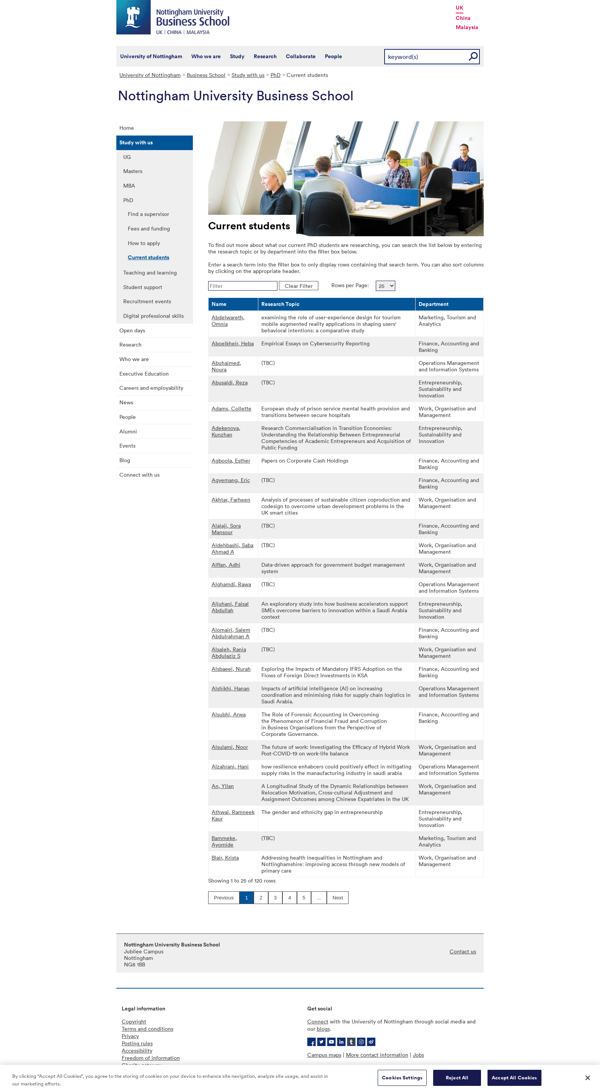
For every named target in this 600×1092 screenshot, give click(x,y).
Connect (317, 1021)
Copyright (134, 1021)
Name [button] (219, 304)
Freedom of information (151, 1057)
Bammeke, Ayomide (224, 841)
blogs (323, 1028)
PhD (275, 74)
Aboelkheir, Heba (233, 343)
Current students (148, 257)
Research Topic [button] (280, 304)
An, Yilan (223, 786)
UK (459, 7)
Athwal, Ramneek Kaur (233, 815)
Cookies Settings (402, 1081)
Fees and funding (149, 228)
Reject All (457, 1081)
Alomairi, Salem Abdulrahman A (231, 633)
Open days (132, 330)
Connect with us (139, 474)
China (463, 18)
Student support (142, 287)
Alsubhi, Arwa (229, 714)
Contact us (463, 951)
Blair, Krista (225, 857)
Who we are (206, 56)
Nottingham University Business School (173, 17)
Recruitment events (147, 301)
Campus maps (324, 1054)
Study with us (248, 74)
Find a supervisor (148, 213)
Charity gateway (141, 1065)
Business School (206, 74)
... (319, 898)
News (126, 402)
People (333, 56)
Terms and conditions (147, 1028)
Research (265, 56)
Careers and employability (151, 387)
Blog (124, 460)
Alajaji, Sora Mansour (226, 529)
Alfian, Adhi (226, 564)
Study (237, 56)
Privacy (130, 1036)
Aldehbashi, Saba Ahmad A (232, 548)
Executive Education (144, 373)
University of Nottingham (151, 56)
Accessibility (137, 1050)
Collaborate (301, 56)
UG (127, 156)
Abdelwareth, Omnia (228, 320)
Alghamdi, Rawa (231, 584)
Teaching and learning (150, 272)
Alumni (128, 431)
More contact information (377, 1054)
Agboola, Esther (231, 460)
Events (127, 445)
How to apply (144, 243)
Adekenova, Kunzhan (226, 431)
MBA (129, 185)
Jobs (418, 1054)
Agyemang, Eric (231, 480)
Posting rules (137, 1043)
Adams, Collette (231, 408)
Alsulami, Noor (230, 746)
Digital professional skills (153, 315)
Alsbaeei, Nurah (231, 668)
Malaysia (467, 27)
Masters (132, 171)
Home (126, 127)
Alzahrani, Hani (230, 766)
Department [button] (433, 304)
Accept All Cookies (514, 1081)
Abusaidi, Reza (230, 382)
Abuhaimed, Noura (226, 366)
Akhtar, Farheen (231, 499)
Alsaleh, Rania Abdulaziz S (229, 652)
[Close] (587, 1081)
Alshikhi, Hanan (230, 688)
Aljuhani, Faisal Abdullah (230, 607)
